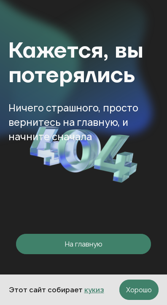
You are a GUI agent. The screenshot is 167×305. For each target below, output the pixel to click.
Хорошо (139, 289)
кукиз (94, 289)
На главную (83, 244)
